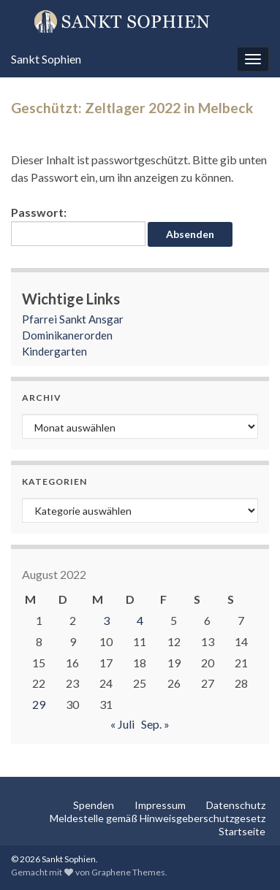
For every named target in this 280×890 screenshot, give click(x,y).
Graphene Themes (128, 872)
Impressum (160, 805)
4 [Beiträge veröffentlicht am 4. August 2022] (140, 620)
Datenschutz (235, 805)
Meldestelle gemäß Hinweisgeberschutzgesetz (157, 818)
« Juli (122, 724)
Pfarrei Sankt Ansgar (73, 319)
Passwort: (78, 225)
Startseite (242, 831)
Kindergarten (54, 351)
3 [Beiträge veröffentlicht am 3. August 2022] (106, 620)
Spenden (93, 805)
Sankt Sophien (46, 59)
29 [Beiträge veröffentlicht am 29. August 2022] (38, 704)
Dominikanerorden (67, 335)
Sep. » (155, 724)
